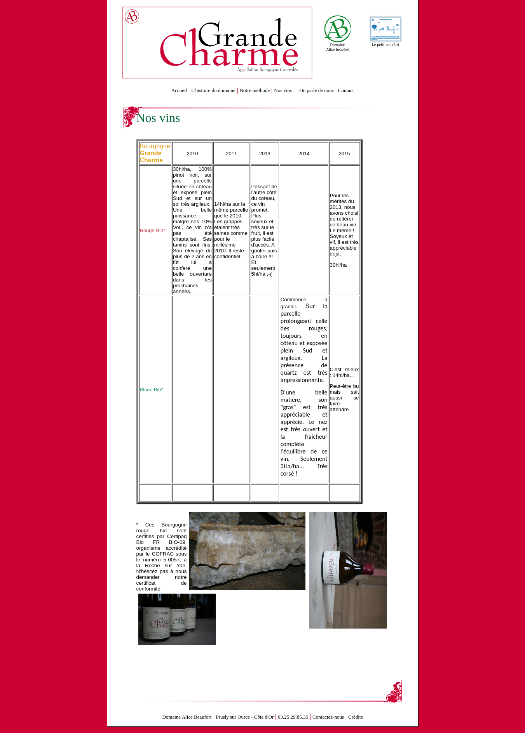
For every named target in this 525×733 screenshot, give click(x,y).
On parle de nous (316, 90)
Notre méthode (255, 90)
